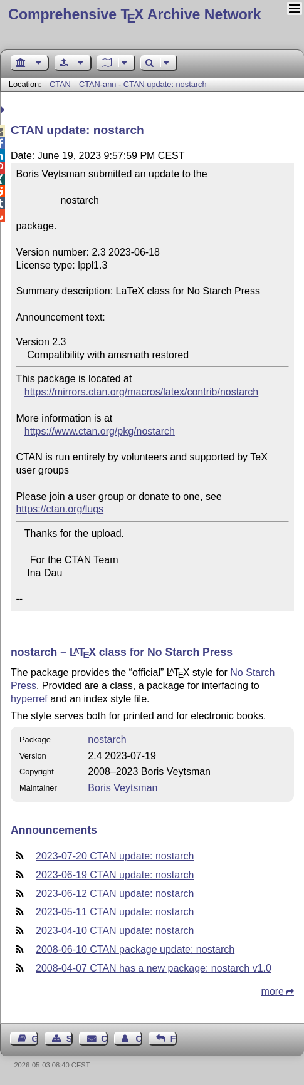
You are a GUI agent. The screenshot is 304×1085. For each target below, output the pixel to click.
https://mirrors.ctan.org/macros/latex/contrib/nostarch (141, 392)
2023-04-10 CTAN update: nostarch (115, 930)
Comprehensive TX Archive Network (134, 14)
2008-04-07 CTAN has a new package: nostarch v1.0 (153, 968)
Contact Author (138, 1039)
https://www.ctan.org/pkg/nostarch (99, 431)
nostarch (107, 739)
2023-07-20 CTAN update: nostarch (115, 856)
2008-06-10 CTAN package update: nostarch (135, 949)
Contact (104, 1039)
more (272, 991)
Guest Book (35, 1039)
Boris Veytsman (122, 787)
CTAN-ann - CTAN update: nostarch (143, 84)
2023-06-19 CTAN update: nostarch (115, 875)
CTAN (60, 84)
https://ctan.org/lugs (59, 509)
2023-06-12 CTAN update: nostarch (115, 893)
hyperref (29, 698)
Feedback (173, 1039)
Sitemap (69, 1039)
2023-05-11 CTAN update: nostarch (115, 911)
